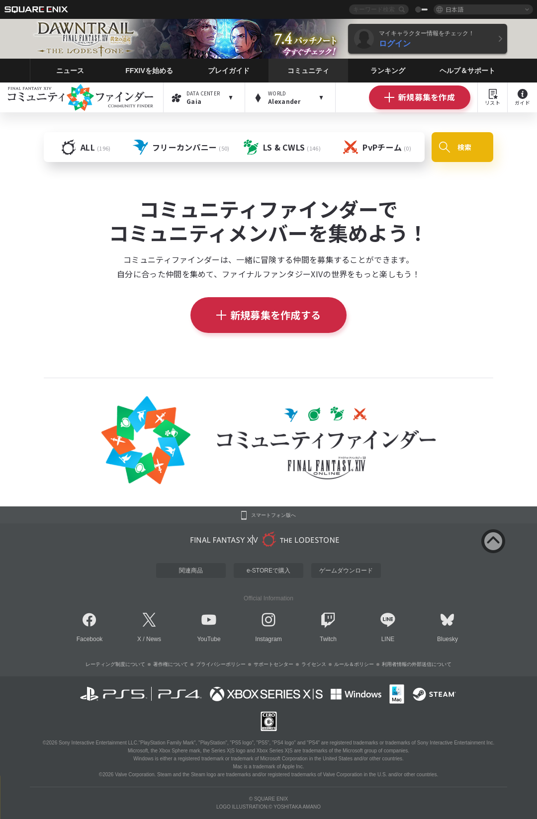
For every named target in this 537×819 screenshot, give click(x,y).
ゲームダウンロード (346, 570)
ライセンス (313, 664)
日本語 (454, 9)
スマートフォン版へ (273, 515)
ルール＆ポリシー (354, 664)
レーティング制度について (115, 664)
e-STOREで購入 (268, 570)
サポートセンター (273, 664)
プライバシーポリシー (221, 664)
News (153, 639)
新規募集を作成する (268, 315)
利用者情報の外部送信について (416, 664)
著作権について (170, 664)
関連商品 (191, 570)
